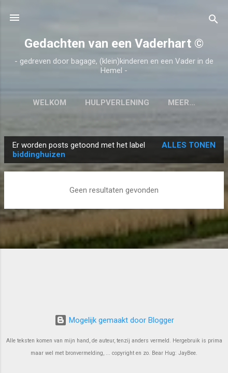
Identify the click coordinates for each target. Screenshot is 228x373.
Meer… (181, 102)
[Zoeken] (213, 21)
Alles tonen (189, 145)
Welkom (49, 102)
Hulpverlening (117, 102)
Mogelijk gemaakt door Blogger (114, 320)
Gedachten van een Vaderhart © (114, 43)
